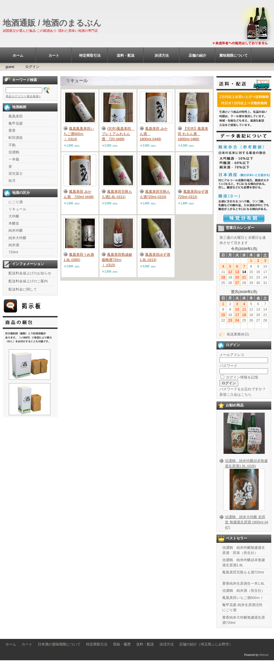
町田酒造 (15, 138)
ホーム (18, 55)
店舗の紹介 (197, 55)
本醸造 (13, 223)
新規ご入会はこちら (235, 394)
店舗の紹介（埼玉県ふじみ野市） (206, 644)
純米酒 (13, 245)
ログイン (32, 67)
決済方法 (162, 55)
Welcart (264, 654)
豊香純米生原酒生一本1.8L (243, 583)
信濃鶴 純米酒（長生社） (243, 591)
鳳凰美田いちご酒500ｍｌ (243, 598)
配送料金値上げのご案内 (28, 281)
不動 (12, 145)
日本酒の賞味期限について (59, 644)
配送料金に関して (22, 289)
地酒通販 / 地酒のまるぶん (52, 22)
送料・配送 (126, 55)
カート (53, 55)
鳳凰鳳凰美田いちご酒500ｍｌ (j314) (79, 134)
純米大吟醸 (17, 238)
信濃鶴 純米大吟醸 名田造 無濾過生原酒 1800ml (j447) (246, 522)
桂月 (12, 181)
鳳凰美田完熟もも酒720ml (243, 572)
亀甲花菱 (15, 123)
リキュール (17, 209)
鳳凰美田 (15, 116)
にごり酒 (15, 202)
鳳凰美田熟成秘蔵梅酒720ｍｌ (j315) (117, 259)
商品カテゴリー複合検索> (23, 96)
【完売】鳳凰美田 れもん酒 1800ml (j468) (193, 134)
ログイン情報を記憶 (239, 377)
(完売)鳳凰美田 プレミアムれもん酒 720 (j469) (118, 134)
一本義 (13, 159)
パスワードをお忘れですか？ (242, 389)
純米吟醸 (15, 230)
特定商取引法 (90, 55)
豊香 (12, 130)
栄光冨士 (15, 173)
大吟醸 (13, 216)
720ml (13, 252)
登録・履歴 (122, 644)
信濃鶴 (13, 152)
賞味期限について (233, 55)
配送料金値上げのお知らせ (29, 273)
